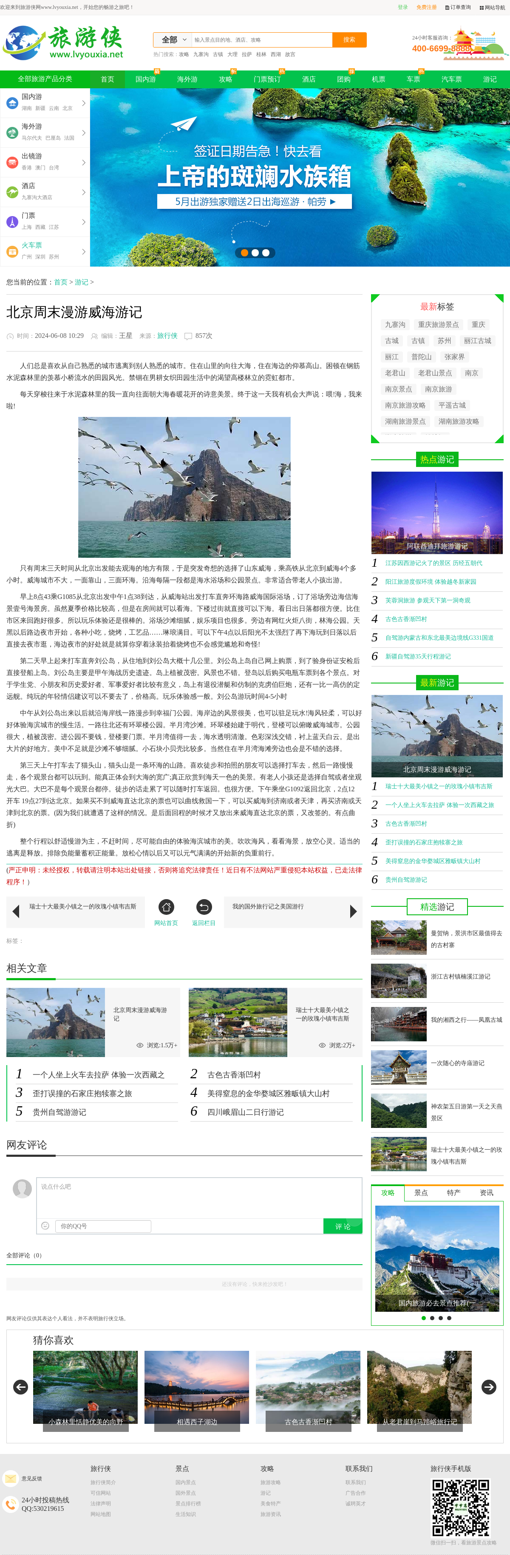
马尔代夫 (32, 138)
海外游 (187, 79)
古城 (392, 340)
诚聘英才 (356, 1504)
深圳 (40, 257)
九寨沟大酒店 (37, 197)
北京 (67, 108)
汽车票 (452, 79)
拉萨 (247, 54)
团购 (346, 76)
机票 (378, 79)
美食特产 (271, 1504)
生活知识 (186, 1514)
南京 (472, 373)
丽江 (392, 356)
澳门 (40, 168)
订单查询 (458, 7)
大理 (232, 54)
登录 (403, 7)
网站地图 (101, 1514)
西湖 (276, 54)
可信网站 (101, 1493)
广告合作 (356, 1493)
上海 (27, 227)
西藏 (40, 227)
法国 (69, 138)
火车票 (32, 245)
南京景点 (398, 389)
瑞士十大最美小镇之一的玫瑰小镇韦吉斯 (82, 906)
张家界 (455, 356)
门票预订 (269, 76)
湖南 (27, 108)
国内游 (148, 76)
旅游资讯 (271, 1514)
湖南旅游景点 (405, 421)
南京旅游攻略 (405, 405)
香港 (27, 168)
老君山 (395, 373)
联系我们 (356, 1482)
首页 (107, 79)
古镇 (218, 54)
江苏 (54, 227)
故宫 (290, 54)
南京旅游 (438, 389)
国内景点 (186, 1482)
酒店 (309, 79)
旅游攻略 (271, 1482)
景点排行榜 (188, 1504)
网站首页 (166, 912)
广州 (27, 257)
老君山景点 (435, 373)
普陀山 (421, 356)
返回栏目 (204, 912)
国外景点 (186, 1493)
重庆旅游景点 (438, 324)
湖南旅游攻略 (459, 421)
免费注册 (426, 7)
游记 (490, 79)
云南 (54, 108)
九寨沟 (201, 54)
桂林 (261, 54)
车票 (416, 76)
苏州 (54, 257)
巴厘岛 (53, 138)
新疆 (40, 108)
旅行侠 (167, 335)
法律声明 (101, 1504)
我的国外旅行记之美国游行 (268, 906)
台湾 (54, 168)
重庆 (478, 324)
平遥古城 (452, 405)
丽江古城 (477, 340)
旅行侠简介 (103, 1482)
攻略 (184, 54)
